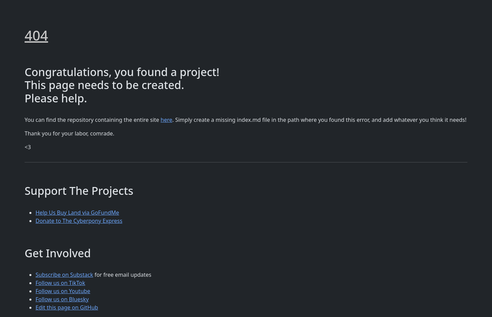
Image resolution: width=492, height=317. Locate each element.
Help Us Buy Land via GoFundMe (77, 212)
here (166, 120)
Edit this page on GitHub (67, 307)
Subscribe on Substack (64, 274)
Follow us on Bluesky (62, 299)
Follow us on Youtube (63, 291)
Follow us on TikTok (60, 283)
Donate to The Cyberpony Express (79, 221)
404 (36, 35)
